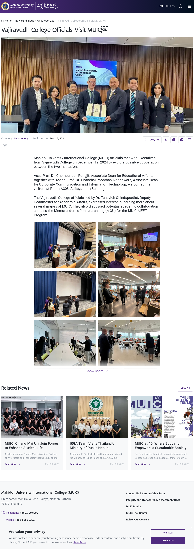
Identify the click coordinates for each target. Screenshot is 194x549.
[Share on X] (166, 139)
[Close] (191, 527)
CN (173, 6)
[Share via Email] (189, 139)
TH (167, 6)
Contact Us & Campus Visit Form (145, 493)
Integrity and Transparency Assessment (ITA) (153, 499)
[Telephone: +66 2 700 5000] (19, 513)
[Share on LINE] (181, 139)
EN (161, 6)
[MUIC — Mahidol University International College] (29, 6)
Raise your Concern (137, 519)
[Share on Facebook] (173, 139)
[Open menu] (189, 6)
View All (185, 388)
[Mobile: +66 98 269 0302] (18, 520)
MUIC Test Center (136, 513)
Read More (79, 542)
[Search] (180, 6)
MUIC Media (133, 506)
